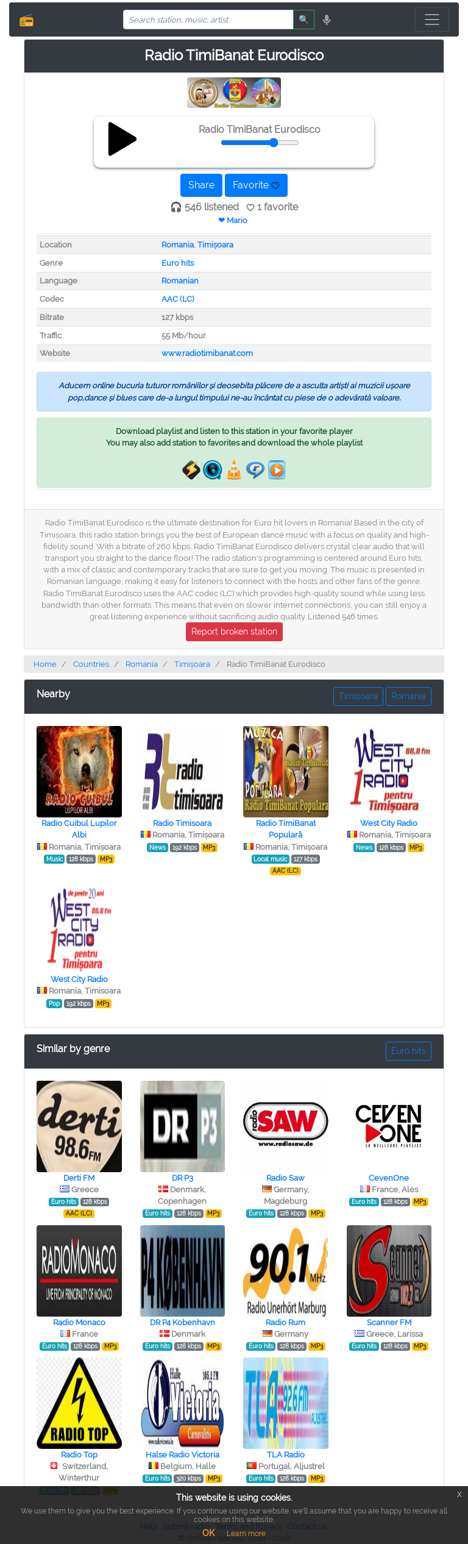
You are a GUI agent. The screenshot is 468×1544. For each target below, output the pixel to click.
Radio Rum (285, 1322)
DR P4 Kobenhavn (182, 1322)
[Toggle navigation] (432, 19)
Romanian (180, 280)
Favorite (256, 185)
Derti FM (78, 1178)
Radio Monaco (79, 1322)
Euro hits (177, 263)
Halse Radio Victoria (182, 1454)
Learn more (246, 1533)
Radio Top (79, 1454)
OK (208, 1533)
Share (201, 185)
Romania (177, 244)
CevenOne (389, 1178)
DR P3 (182, 1178)
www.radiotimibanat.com (207, 353)
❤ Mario (232, 220)
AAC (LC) (177, 299)
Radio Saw (285, 1178)
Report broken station (234, 631)
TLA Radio (286, 1454)
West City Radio (388, 823)
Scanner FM (389, 1322)
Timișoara (215, 244)
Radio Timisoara (182, 823)
